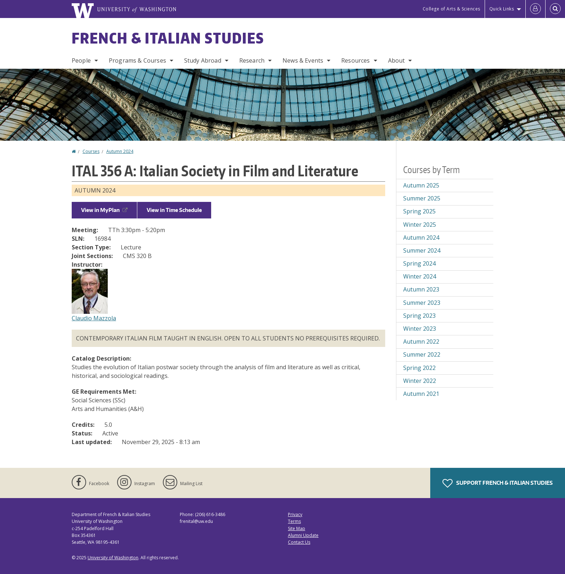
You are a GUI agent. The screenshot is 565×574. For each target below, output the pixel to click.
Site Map (296, 528)
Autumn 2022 (421, 341)
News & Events (302, 60)
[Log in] (535, 9)
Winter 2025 (419, 225)
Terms (294, 521)
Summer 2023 (421, 303)
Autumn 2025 (421, 185)
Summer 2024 (421, 250)
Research (251, 60)
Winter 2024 (419, 276)
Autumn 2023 (421, 289)
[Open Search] (555, 9)
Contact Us (299, 542)
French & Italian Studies (168, 38)
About (396, 60)
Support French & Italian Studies (497, 483)
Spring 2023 (419, 316)
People (81, 60)
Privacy (295, 514)
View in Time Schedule (174, 210)
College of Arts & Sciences (451, 9)
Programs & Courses (137, 60)
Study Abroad (202, 60)
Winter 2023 (419, 329)
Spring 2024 (419, 263)
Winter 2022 (419, 381)
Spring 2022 (419, 368)
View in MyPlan (104, 210)
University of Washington (113, 558)
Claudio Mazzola (94, 318)
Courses (91, 151)
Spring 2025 (419, 211)
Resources (355, 60)
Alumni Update (303, 535)
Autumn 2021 (421, 394)
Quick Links (501, 9)
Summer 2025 (421, 198)
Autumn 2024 (119, 151)
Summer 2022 (421, 354)
